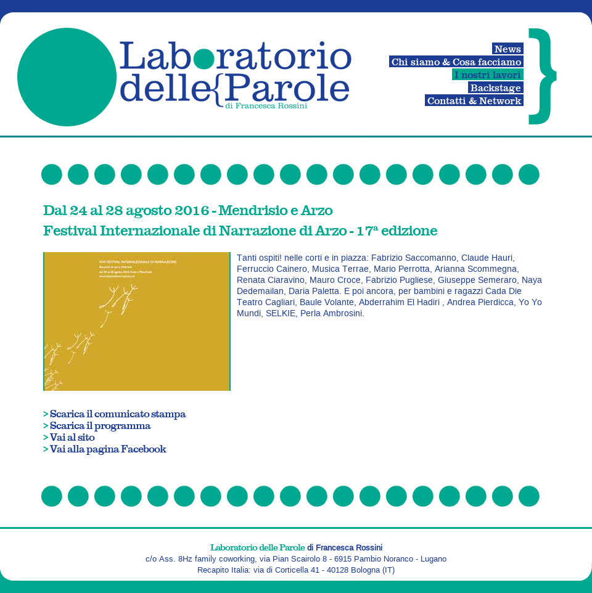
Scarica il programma (100, 425)
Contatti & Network (474, 100)
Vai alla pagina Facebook (108, 448)
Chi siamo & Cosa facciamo (456, 61)
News (508, 48)
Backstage (496, 87)
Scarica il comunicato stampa (118, 413)
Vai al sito (72, 436)
